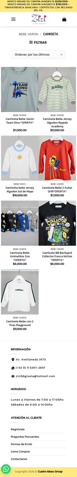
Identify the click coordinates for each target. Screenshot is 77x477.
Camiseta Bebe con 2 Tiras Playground (19, 323)
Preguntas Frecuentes (25, 436)
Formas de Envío (21, 444)
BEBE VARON (28, 34)
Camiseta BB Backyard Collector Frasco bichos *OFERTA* (57, 256)
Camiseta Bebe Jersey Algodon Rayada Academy (57, 122)
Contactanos (19, 459)
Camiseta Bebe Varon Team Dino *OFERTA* (20, 120)
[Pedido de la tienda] (38, 54)
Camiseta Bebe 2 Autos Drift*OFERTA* (57, 189)
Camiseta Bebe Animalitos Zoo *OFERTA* (20, 256)
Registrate (18, 429)
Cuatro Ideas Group (50, 471)
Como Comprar (20, 451)
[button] (13, 19)
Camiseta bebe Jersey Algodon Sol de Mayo (20, 189)
